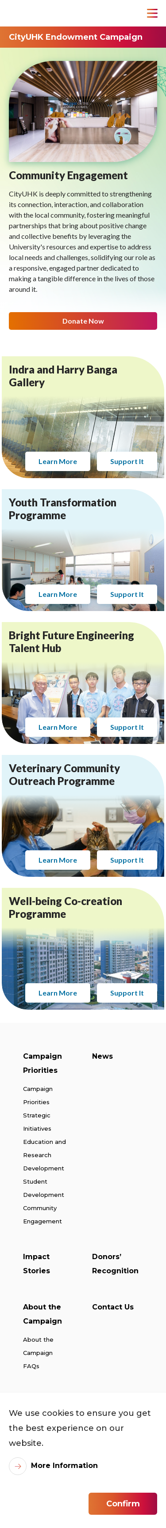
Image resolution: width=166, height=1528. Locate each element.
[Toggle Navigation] (152, 13)
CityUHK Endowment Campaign (76, 37)
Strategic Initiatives (37, 1122)
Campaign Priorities (42, 1063)
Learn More (58, 453)
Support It (127, 453)
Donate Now (83, 316)
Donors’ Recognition (115, 1264)
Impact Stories (36, 1264)
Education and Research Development (44, 1155)
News (102, 1056)
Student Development (43, 1188)
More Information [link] (64, 1465)
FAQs (31, 1366)
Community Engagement (42, 1214)
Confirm (123, 1504)
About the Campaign (42, 1314)
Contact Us (113, 1307)
